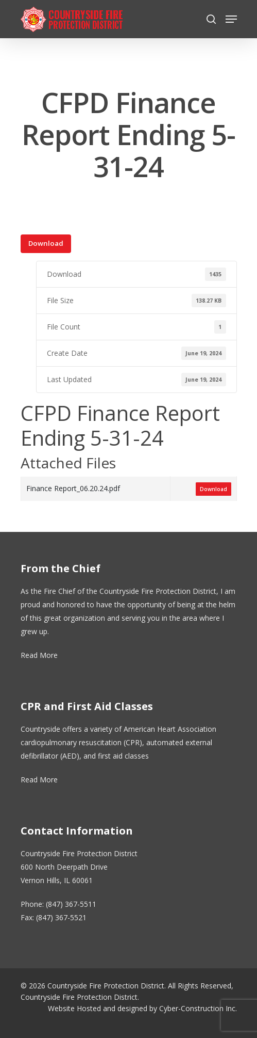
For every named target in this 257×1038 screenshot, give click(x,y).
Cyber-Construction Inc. (198, 1008)
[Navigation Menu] (231, 19)
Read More (39, 655)
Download (45, 243)
